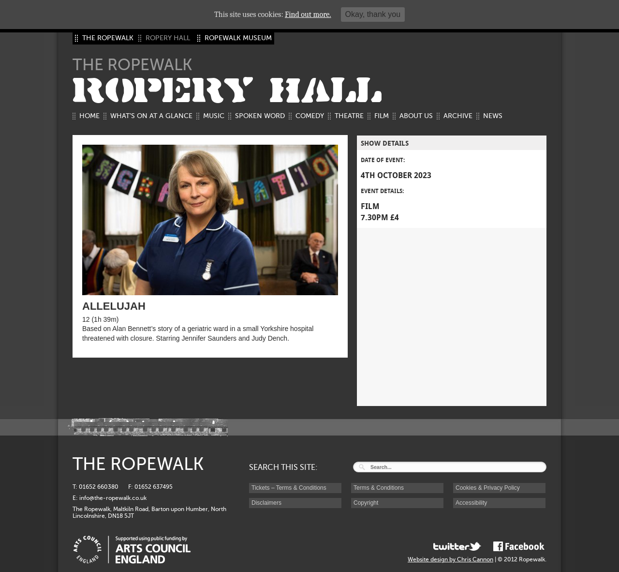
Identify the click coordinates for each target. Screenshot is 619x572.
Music (213, 116)
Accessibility (471, 502)
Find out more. (308, 14)
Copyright (366, 502)
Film (381, 116)
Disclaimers (266, 502)
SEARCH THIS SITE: (283, 467)
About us (416, 116)
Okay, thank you (372, 14)
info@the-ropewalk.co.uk (113, 498)
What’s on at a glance (151, 116)
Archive (457, 116)
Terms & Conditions (379, 487)
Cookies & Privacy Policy (488, 487)
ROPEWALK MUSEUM (238, 38)
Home (89, 116)
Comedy (309, 116)
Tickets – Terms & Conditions (288, 487)
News (492, 116)
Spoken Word (260, 116)
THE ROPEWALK (107, 38)
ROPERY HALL (227, 91)
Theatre (349, 116)
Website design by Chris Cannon (450, 559)
